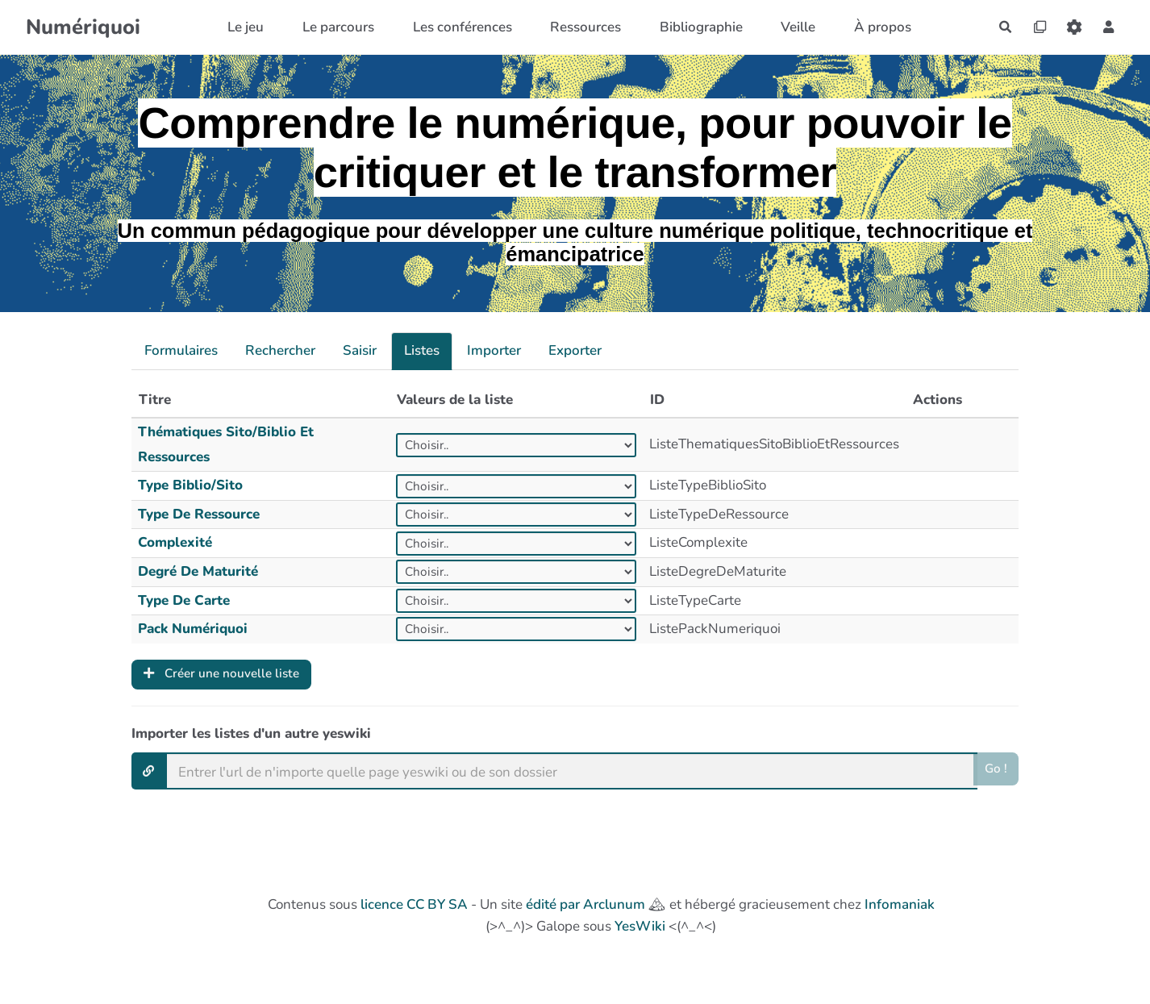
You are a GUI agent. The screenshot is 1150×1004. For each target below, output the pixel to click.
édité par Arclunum (585, 907)
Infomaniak (900, 907)
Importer (494, 350)
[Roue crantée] (1069, 27)
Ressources (577, 27)
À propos (874, 27)
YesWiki (640, 930)
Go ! (995, 773)
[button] (1107, 27)
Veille (790, 27)
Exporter (575, 350)
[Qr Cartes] (1030, 27)
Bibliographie (693, 27)
